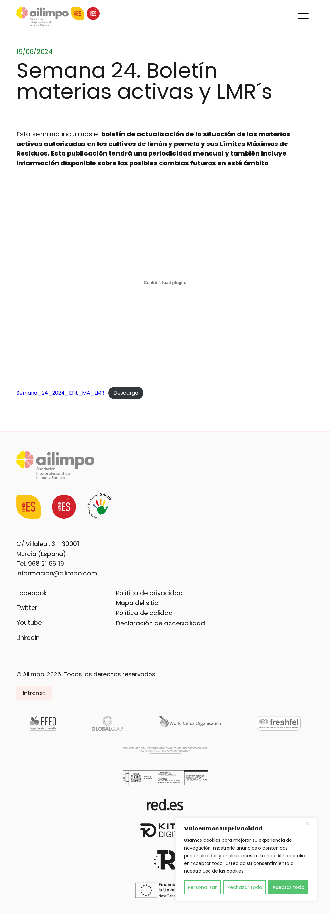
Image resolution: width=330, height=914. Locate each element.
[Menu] (303, 17)
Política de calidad (144, 613)
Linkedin (28, 638)
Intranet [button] (34, 693)
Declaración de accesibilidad (160, 623)
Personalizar (202, 887)
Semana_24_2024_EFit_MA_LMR (60, 393)
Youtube (29, 622)
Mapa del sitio (137, 603)
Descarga (125, 393)
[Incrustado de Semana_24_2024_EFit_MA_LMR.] (165, 282)
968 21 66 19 (46, 563)
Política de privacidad (149, 593)
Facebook (31, 593)
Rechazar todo (244, 887)
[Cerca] (310, 823)
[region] (246, 859)
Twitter (26, 608)
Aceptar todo (288, 887)
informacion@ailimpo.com (56, 573)
